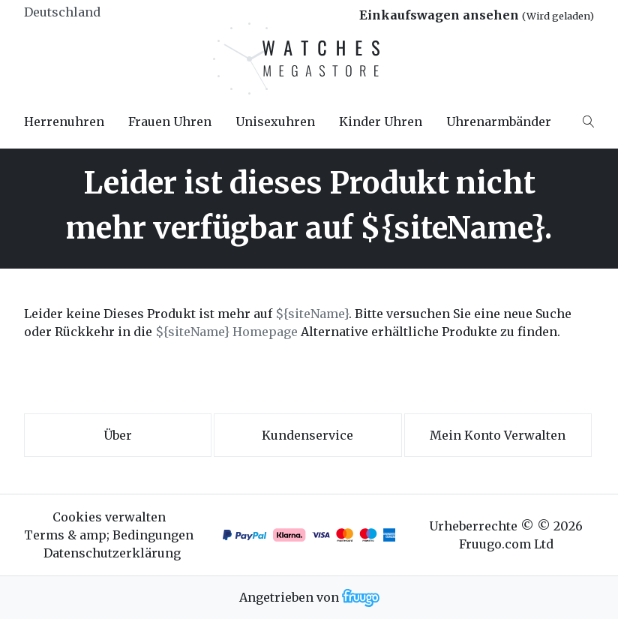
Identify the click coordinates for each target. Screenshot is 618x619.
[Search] (588, 122)
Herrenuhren (64, 121)
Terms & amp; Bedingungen (109, 534)
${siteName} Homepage (226, 331)
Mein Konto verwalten (498, 435)
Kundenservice (307, 435)
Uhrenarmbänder (498, 121)
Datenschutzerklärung (112, 552)
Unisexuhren (275, 121)
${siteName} (312, 313)
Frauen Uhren (170, 121)
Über (118, 435)
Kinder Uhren (380, 121)
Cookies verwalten (109, 516)
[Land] (88, 12)
